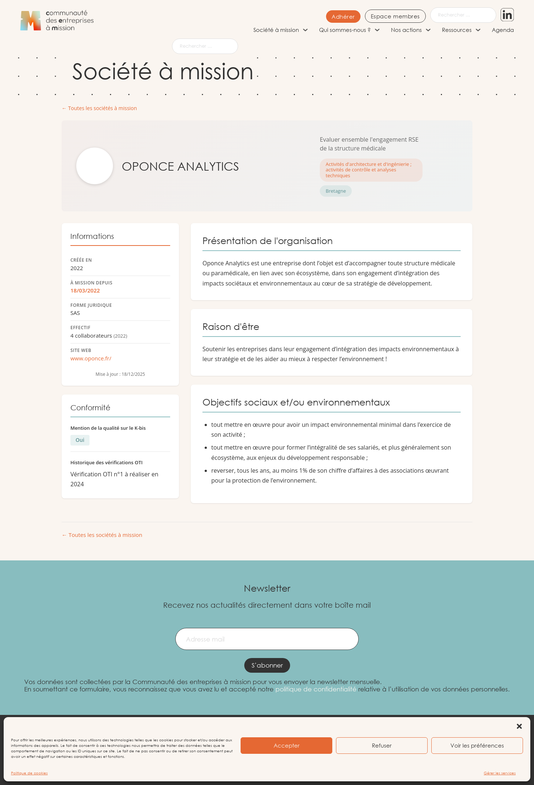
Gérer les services (500, 773)
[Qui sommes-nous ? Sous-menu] (377, 30)
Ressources (457, 29)
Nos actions (406, 29)
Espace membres (387, 16)
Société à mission (276, 29)
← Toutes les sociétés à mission (99, 108)
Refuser (382, 745)
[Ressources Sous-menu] (478, 30)
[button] (519, 726)
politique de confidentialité (315, 689)
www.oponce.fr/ (90, 358)
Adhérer (335, 16)
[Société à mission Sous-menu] (305, 30)
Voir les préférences (477, 745)
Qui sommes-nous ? (345, 29)
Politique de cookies (29, 773)
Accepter (287, 745)
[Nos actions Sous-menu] (428, 30)
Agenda (503, 29)
